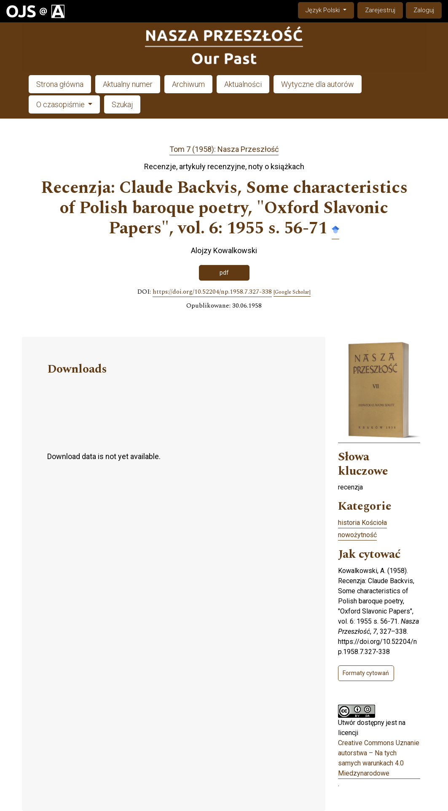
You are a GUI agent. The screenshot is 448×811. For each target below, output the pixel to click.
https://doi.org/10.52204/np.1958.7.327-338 (212, 292)
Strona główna (59, 84)
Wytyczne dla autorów (317, 84)
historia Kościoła (362, 523)
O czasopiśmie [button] (61, 104)
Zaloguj (423, 10)
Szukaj (122, 104)
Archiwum (188, 84)
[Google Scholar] (292, 292)
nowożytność (357, 535)
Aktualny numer (128, 84)
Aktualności (243, 84)
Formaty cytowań (366, 673)
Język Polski (329, 9)
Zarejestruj (380, 10)
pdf (224, 272)
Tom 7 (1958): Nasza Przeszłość (224, 149)
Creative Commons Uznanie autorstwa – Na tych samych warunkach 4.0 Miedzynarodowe (378, 758)
